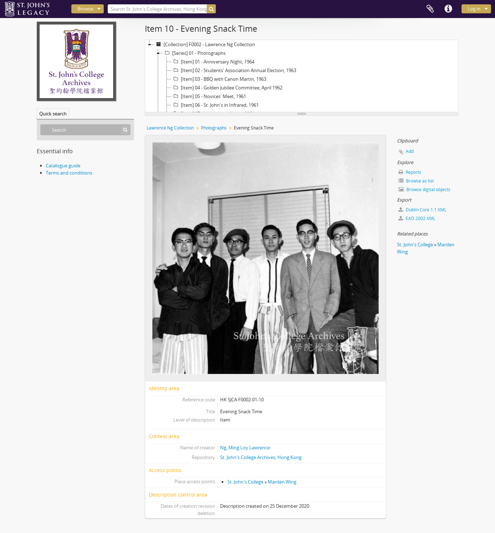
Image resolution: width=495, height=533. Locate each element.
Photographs (214, 128)
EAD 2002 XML (416, 218)
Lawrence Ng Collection (170, 128)
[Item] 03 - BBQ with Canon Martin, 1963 (218, 79)
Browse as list (416, 181)
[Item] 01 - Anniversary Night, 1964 (212, 61)
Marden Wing (282, 482)
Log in (474, 8)
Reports (409, 172)
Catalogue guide (63, 165)
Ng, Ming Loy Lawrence (245, 447)
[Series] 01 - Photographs (194, 53)
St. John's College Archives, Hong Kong (261, 457)
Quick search (53, 113)
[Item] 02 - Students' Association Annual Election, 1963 (233, 70)
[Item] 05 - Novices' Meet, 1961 (208, 96)
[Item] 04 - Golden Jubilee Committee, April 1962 (226, 87)
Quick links (448, 9)
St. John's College (245, 482)
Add (410, 151)
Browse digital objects (424, 189)
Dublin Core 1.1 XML (422, 210)
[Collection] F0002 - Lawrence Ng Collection (204, 44)
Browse (85, 8)
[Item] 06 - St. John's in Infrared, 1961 (215, 105)
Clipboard (430, 9)
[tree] (301, 76)
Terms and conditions (69, 172)
